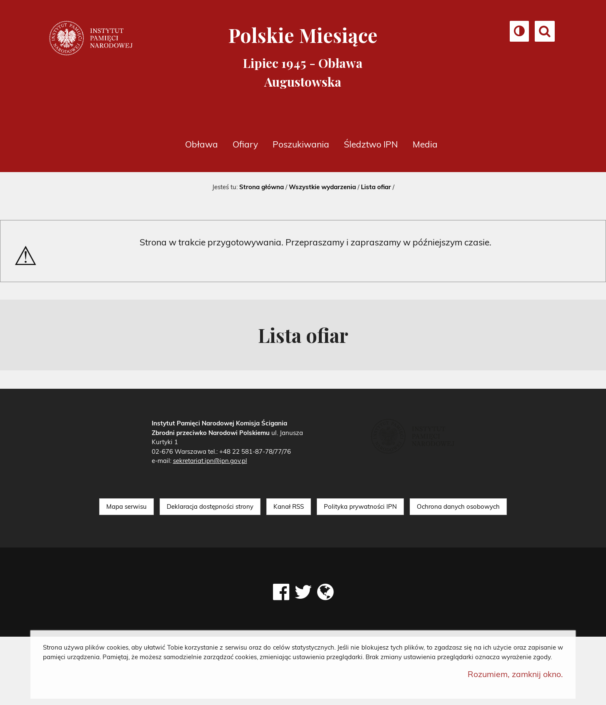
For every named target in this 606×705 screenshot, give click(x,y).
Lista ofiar (376, 187)
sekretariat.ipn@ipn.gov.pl (210, 461)
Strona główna (261, 187)
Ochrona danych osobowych (458, 506)
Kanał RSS (288, 506)
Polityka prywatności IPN (360, 506)
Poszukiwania (301, 144)
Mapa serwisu (126, 506)
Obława (201, 144)
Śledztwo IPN (371, 144)
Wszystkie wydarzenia (322, 187)
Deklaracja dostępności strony (210, 506)
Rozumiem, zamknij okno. (515, 674)
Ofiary (245, 144)
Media (425, 144)
